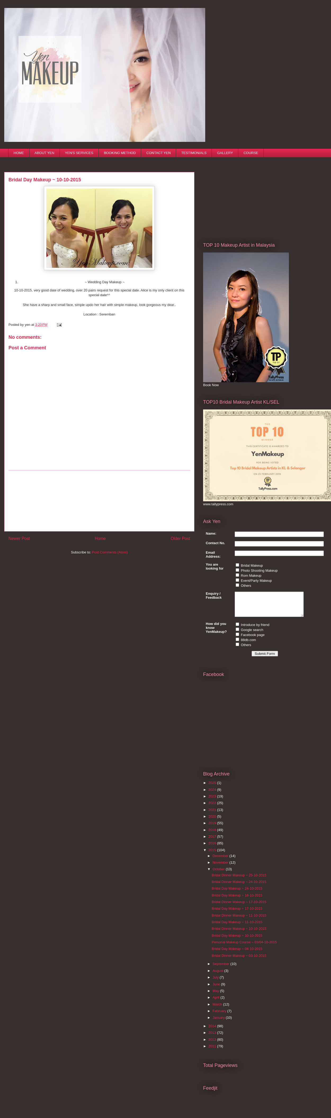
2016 (212, 848)
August (218, 975)
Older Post (180, 538)
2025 (212, 788)
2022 (212, 808)
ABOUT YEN (45, 153)
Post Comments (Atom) (110, 552)
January (219, 1022)
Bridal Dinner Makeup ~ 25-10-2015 (239, 880)
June (217, 989)
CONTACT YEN (158, 153)
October (219, 874)
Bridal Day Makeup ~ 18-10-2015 (237, 900)
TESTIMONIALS (194, 153)
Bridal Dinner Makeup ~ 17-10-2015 (239, 907)
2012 (212, 1044)
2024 (212, 794)
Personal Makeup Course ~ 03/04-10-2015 (244, 947)
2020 (212, 821)
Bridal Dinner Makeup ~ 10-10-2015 (239, 933)
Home (100, 538)
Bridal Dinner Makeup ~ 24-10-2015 (239, 887)
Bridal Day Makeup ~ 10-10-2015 (237, 940)
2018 (212, 835)
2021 (212, 815)
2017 (212, 841)
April (217, 1002)
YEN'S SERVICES (79, 153)
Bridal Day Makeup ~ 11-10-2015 (237, 927)
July (216, 982)
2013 (212, 1037)
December (221, 861)
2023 (212, 801)
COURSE (251, 153)
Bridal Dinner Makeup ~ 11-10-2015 (239, 920)
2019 (212, 828)
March (218, 1009)
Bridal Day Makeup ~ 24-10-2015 (237, 893)
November (221, 867)
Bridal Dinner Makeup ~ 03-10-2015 (239, 960)
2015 (212, 855)
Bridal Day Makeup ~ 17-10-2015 (237, 913)
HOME (19, 153)
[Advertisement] (99, 500)
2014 (212, 1031)
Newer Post (19, 538)
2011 (212, 1051)
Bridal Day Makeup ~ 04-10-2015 (237, 953)
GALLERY (225, 153)
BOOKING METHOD (120, 153)
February (220, 1016)
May (216, 996)
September (221, 969)
